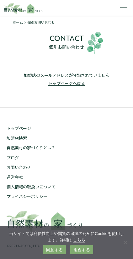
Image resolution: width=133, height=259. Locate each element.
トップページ (19, 128)
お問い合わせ (19, 167)
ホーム (18, 22)
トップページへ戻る (66, 83)
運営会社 (15, 177)
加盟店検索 (17, 138)
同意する (54, 249)
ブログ (13, 158)
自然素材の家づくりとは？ (31, 148)
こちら (79, 239)
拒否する (81, 249)
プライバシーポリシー (27, 196)
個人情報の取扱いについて (31, 187)
